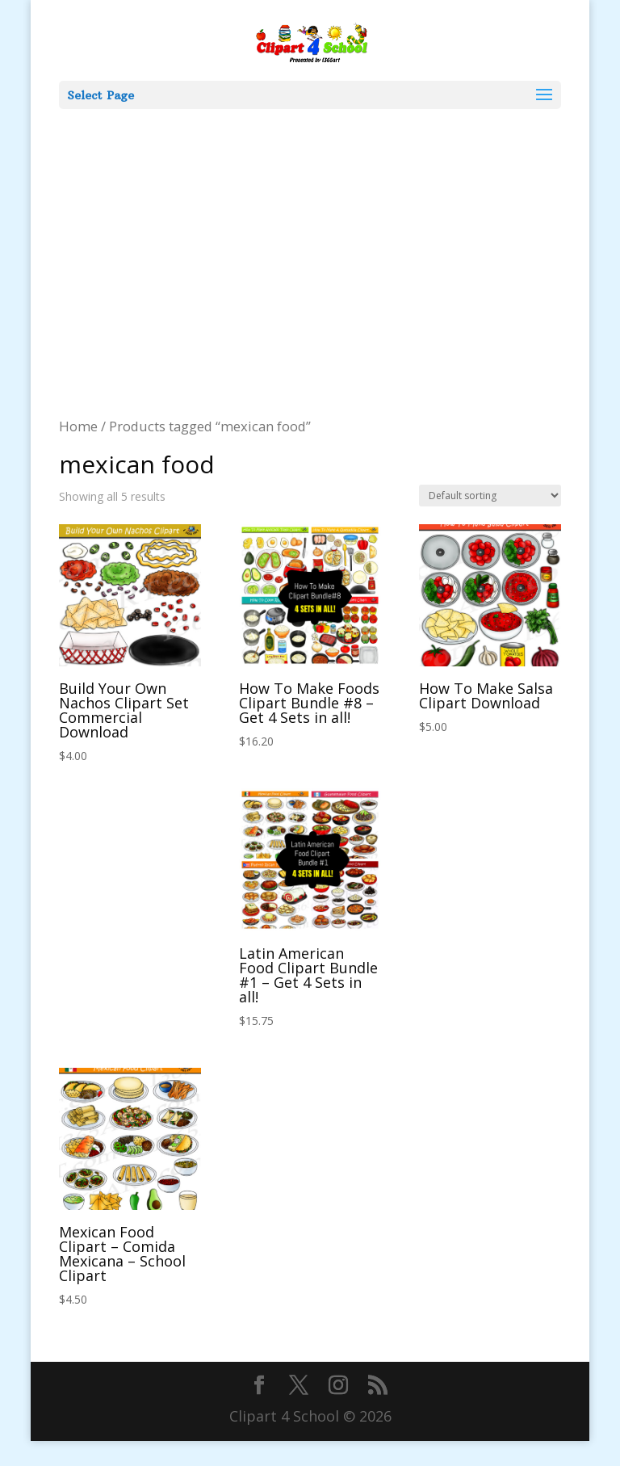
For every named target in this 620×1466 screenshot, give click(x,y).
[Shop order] (490, 495)
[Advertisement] (310, 230)
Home (78, 426)
